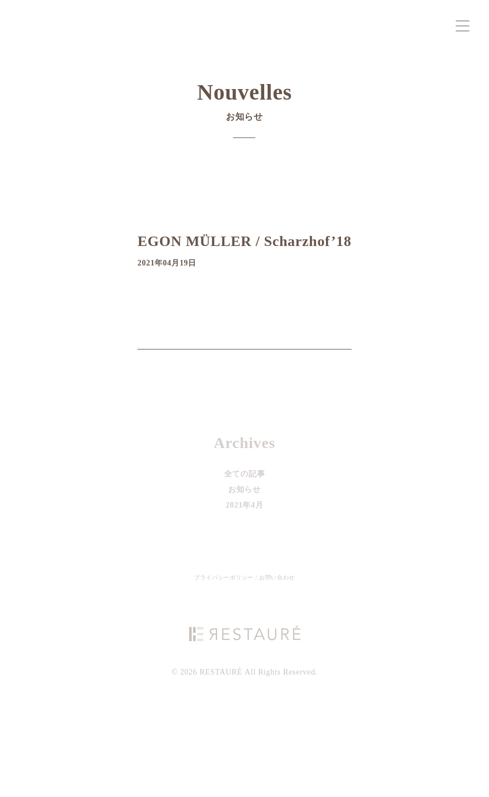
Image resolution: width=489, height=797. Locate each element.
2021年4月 (245, 505)
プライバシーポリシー (224, 577)
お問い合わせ (277, 577)
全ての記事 (244, 474)
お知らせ (244, 489)
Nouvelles (244, 105)
